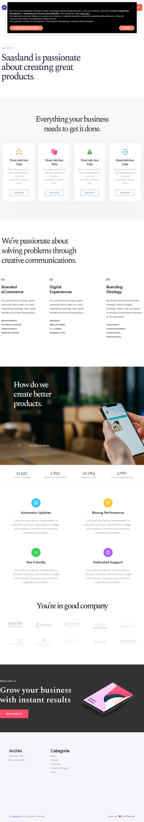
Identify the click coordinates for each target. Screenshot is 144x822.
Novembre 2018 (17, 760)
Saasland (16, 816)
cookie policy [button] (84, 14)
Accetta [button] (126, 28)
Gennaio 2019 (16, 756)
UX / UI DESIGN (55, 329)
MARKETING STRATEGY (10, 333)
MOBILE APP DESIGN (57, 325)
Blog (53, 756)
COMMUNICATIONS (113, 337)
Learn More (19, 193)
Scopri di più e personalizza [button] (26, 28)
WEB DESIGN (55, 321)
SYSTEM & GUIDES (113, 333)
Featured (55, 764)
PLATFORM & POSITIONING (11, 325)
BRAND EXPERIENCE (9, 321)
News (53, 772)
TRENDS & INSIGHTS (9, 329)
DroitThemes (128, 816)
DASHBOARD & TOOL (57, 333)
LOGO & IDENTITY (112, 325)
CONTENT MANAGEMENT (116, 329)
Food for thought (60, 768)
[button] (14, 714)
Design (54, 760)
